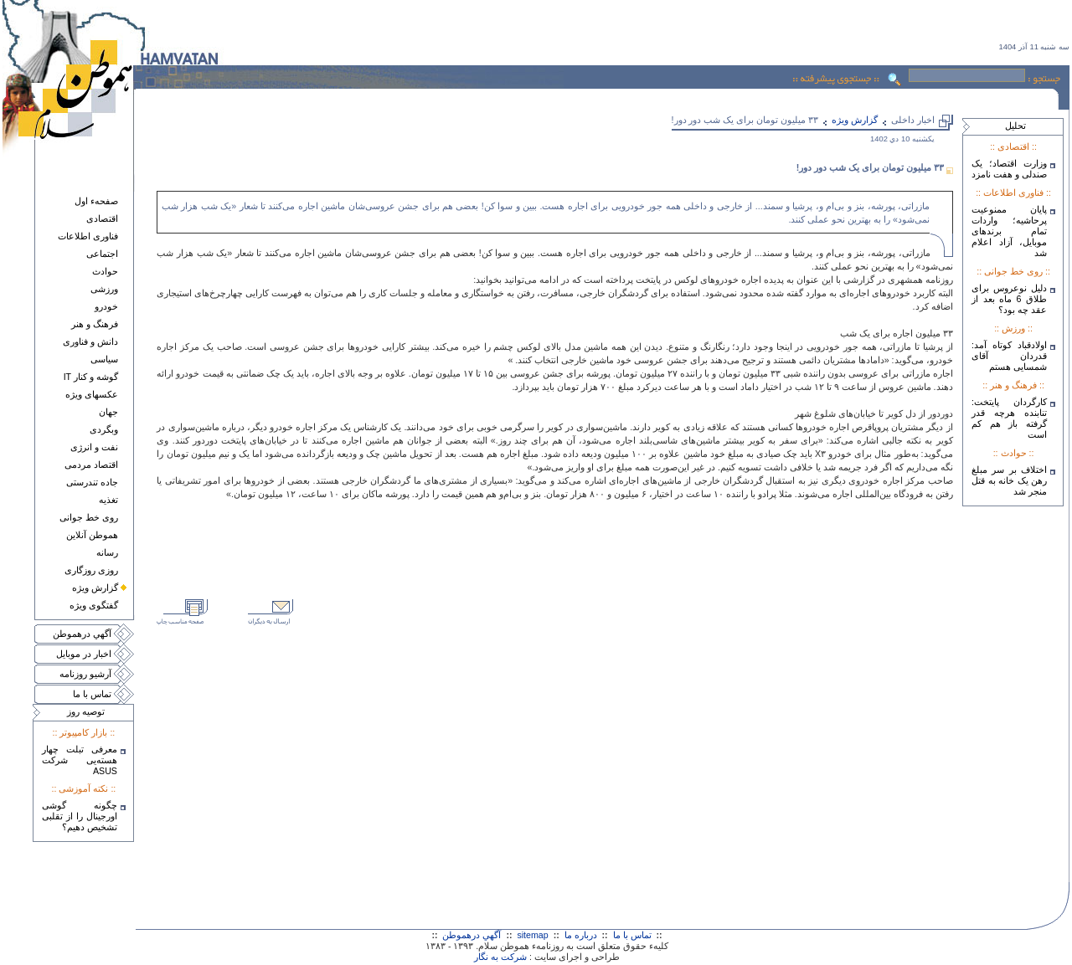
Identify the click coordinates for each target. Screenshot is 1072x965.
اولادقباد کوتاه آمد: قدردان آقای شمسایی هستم (1009, 356)
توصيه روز (86, 711)
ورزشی (104, 289)
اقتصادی (102, 218)
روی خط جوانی (88, 517)
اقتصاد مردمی (91, 464)
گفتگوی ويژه (94, 605)
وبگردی (104, 429)
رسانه (107, 552)
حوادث (105, 271)
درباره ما (580, 935)
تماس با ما (92, 694)
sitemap (532, 935)
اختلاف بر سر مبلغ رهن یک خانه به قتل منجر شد (1009, 480)
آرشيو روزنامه (85, 674)
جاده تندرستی (92, 482)
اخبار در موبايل (83, 654)
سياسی (104, 359)
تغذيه (108, 500)
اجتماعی (102, 254)
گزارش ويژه (95, 588)
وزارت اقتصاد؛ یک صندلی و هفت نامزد (1009, 168)
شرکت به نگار (500, 957)
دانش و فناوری (90, 341)
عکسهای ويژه (91, 394)
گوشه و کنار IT (91, 377)
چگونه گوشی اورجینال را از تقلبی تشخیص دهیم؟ (79, 816)
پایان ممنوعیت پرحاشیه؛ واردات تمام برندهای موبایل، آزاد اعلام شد (1009, 231)
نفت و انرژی (94, 447)
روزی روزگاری (91, 570)
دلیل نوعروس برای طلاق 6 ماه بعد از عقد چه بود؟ (1009, 299)
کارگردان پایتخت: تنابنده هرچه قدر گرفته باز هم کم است (1009, 418)
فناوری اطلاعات (88, 236)
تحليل (1015, 126)
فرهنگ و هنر (94, 324)
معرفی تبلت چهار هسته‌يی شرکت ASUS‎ (79, 760)
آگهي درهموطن (82, 634)
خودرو (106, 306)
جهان (108, 412)
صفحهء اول (96, 201)
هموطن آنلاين (92, 535)
